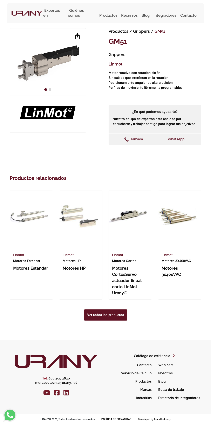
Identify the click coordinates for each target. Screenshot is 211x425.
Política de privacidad (116, 419)
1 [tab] (46, 89)
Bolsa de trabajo (171, 390)
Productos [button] (108, 15)
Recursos (129, 15)
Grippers (142, 31)
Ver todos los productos (105, 315)
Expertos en (51, 13)
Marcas (146, 390)
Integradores (165, 15)
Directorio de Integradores (179, 398)
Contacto (188, 15)
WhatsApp (176, 139)
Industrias (144, 398)
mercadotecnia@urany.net (56, 383)
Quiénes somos (76, 13)
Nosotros (165, 373)
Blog (146, 15)
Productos (118, 31)
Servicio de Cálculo (136, 373)
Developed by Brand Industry (154, 419)
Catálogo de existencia (152, 356)
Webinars (165, 365)
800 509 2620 (56, 378)
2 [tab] (50, 89)
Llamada (133, 139)
